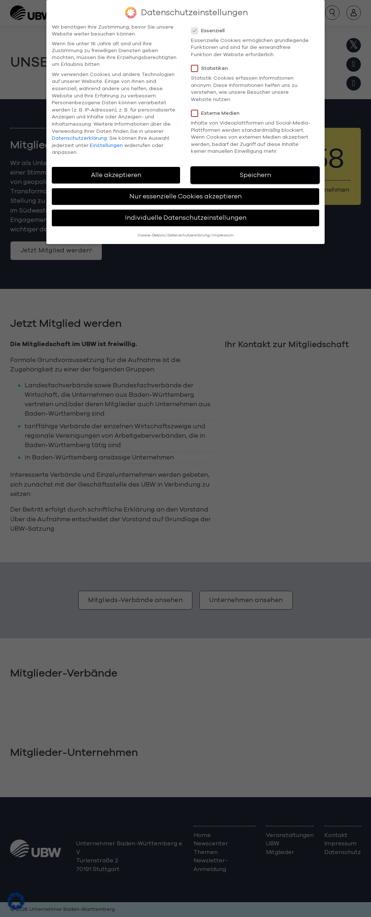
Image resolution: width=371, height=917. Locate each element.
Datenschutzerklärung (79, 131)
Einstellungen (106, 138)
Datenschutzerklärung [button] (188, 228)
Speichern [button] (255, 168)
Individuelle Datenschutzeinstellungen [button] (185, 210)
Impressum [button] (223, 228)
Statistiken (212, 61)
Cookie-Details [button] (151, 228)
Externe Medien (217, 105)
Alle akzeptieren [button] (116, 168)
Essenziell (210, 23)
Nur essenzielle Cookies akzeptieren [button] (185, 189)
